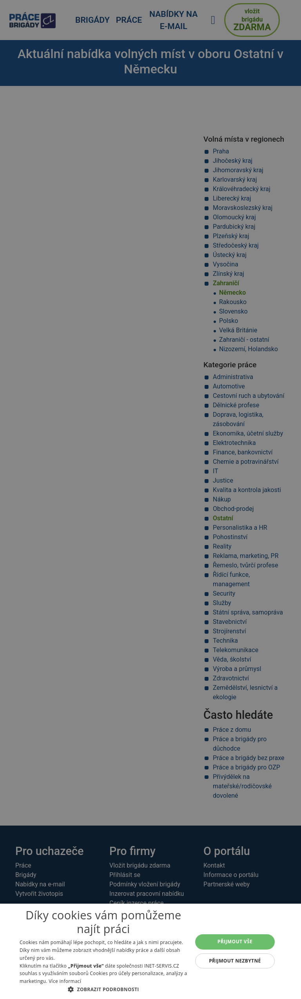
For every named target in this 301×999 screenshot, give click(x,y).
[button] (103, 989)
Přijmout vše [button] (235, 941)
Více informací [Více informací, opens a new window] (65, 981)
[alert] (150, 499)
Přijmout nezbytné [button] (235, 960)
